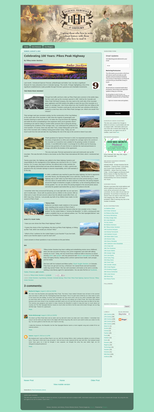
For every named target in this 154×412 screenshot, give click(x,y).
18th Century (108, 319)
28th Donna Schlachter (110, 271)
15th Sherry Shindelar (110, 241)
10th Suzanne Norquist (110, 229)
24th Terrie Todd (108, 262)
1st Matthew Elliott (109, 208)
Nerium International (84, 255)
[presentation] (116, 106)
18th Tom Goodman (110, 248)
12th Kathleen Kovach (110, 234)
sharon (31, 335)
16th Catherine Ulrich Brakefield (113, 243)
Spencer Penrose (89, 278)
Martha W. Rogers (34, 291)
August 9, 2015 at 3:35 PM (49, 315)
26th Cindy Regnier (109, 267)
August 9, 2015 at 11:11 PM (42, 335)
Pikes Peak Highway (77, 278)
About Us (107, 326)
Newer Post (29, 380)
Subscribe (118, 113)
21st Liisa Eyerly (109, 255)
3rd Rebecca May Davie (111, 213)
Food (105, 335)
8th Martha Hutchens (110, 225)
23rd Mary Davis (109, 260)
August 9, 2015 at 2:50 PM (48, 291)
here (117, 132)
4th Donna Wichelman (110, 215)
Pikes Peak (67, 278)
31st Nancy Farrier (109, 279)
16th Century (108, 314)
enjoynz (92, 407)
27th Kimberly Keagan (110, 269)
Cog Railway (42, 278)
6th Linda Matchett (109, 220)
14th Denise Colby (109, 239)
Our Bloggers (49, 47)
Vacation (106, 349)
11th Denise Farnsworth (111, 232)
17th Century (108, 316)
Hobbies (106, 337)
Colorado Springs (58, 278)
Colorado (49, 278)
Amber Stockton (33, 278)
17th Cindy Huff (108, 246)
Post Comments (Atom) (39, 390)
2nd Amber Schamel (110, 210)
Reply (30, 309)
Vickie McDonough (35, 315)
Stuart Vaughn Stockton (81, 264)
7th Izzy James (108, 222)
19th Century (108, 321)
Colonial (106, 330)
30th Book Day (108, 276)
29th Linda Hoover (109, 274)
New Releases (36, 47)
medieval (106, 356)
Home (26, 47)
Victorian (106, 352)
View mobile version (62, 384)
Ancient (106, 328)
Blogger (105, 407)
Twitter (26, 272)
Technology (107, 347)
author (51, 255)
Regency (106, 345)
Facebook (93, 270)
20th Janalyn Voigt (109, 253)
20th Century (108, 323)
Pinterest (32, 272)
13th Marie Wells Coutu (111, 236)
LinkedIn (41, 272)
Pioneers (106, 342)
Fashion (106, 333)
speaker (58, 255)
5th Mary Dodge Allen (110, 218)
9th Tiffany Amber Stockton (112, 227)
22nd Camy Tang (109, 257)
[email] (118, 66)
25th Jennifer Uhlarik (110, 264)
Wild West (107, 354)
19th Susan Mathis (109, 250)
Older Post (95, 380)
